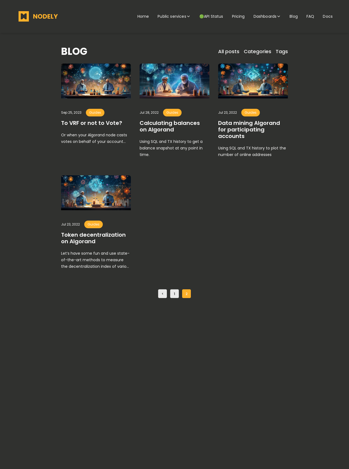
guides (95, 112)
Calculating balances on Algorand (170, 126)
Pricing (238, 16)
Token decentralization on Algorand (93, 238)
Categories (257, 51)
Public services (174, 16)
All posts (228, 51)
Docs (328, 16)
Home (143, 16)
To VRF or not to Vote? (91, 123)
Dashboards (267, 16)
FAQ (310, 16)
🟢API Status (211, 16)
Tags (282, 51)
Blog (294, 16)
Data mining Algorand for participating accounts (249, 129)
